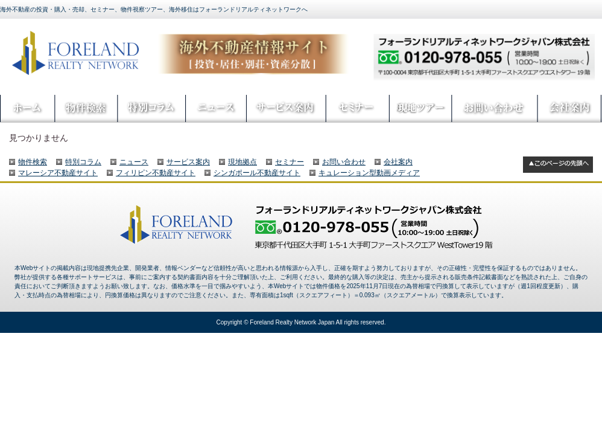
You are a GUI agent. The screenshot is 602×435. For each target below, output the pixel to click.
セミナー (289, 162)
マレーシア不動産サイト (58, 173)
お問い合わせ (344, 162)
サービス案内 (188, 162)
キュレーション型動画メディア (369, 173)
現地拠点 (242, 162)
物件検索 (32, 162)
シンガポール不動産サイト (257, 173)
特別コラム (83, 162)
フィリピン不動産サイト (155, 173)
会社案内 (398, 162)
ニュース (133, 162)
